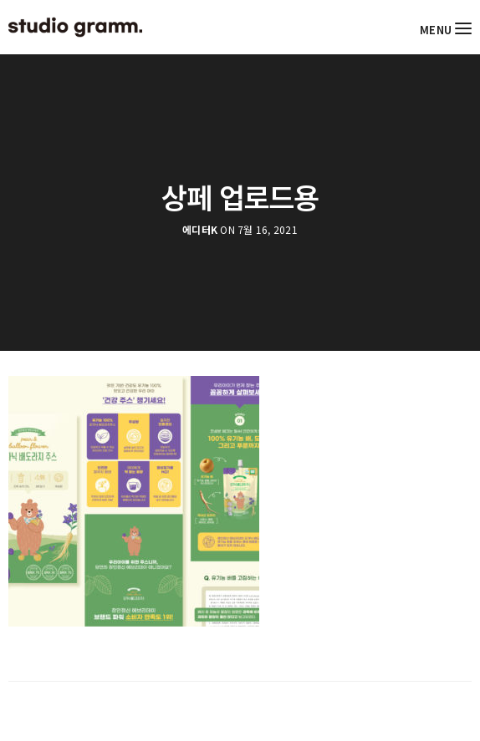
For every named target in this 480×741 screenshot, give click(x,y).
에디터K (199, 229)
